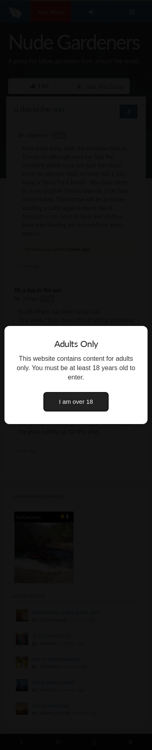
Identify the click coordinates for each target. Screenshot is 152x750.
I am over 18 (76, 401)
